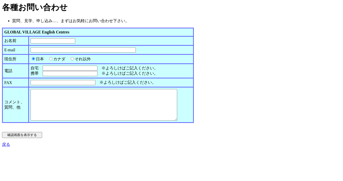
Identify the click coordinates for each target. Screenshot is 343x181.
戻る (6, 150)
